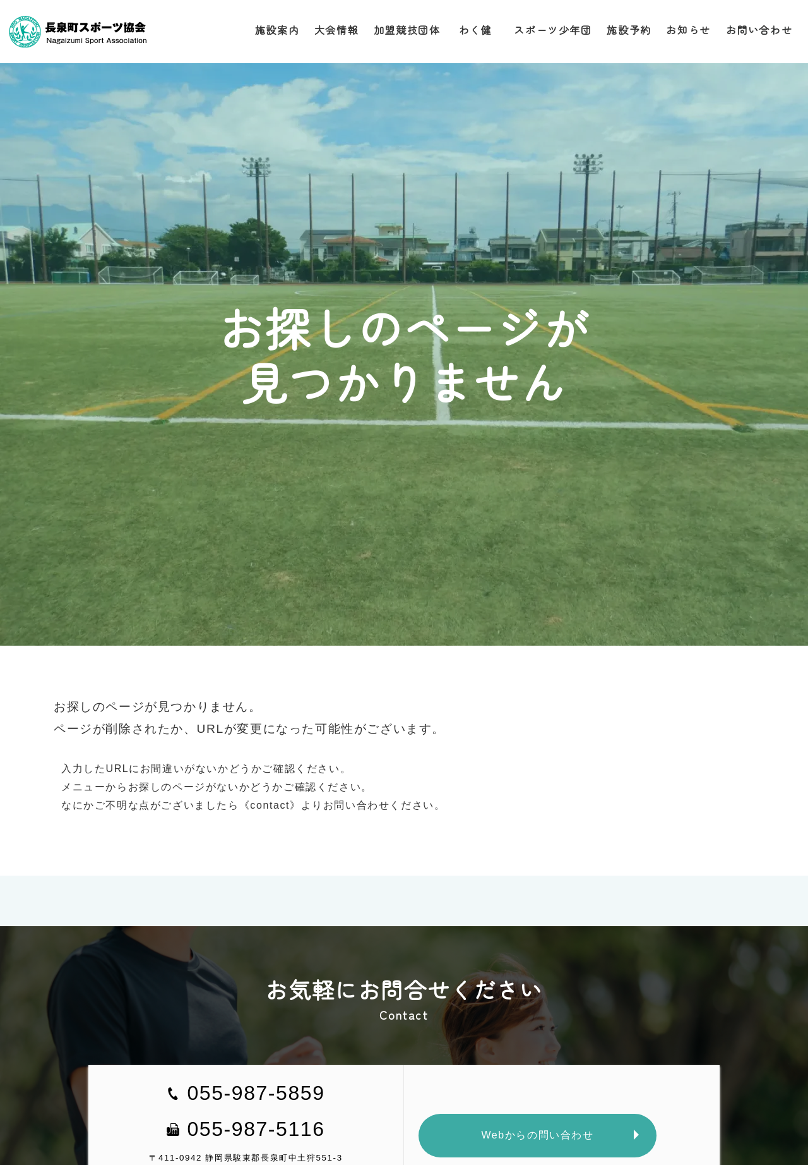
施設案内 (276, 29)
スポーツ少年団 (552, 29)
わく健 (476, 29)
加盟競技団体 (405, 29)
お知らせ (688, 29)
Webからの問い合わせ (537, 1135)
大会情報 (335, 29)
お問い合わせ (759, 29)
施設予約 (629, 29)
